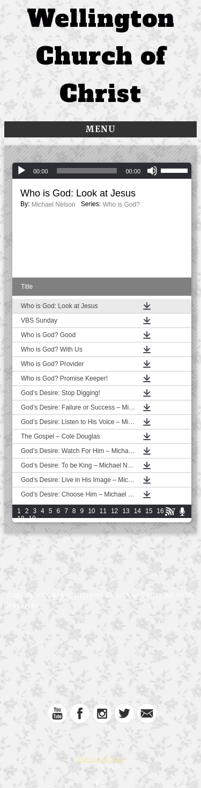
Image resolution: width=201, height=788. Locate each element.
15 (148, 511)
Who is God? (120, 204)
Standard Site (100, 759)
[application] (101, 171)
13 (125, 511)
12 (114, 511)
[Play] (21, 170)
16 (160, 511)
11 (103, 511)
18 (20, 518)
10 (91, 511)
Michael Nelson (54, 204)
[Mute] (152, 170)
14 (137, 511)
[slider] (87, 170)
